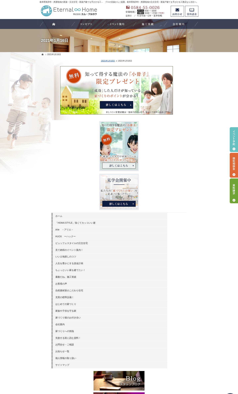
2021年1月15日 (88, 61)
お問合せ (177, 11)
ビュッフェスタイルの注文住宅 (179, 184)
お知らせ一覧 (170, 292)
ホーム (166, 154)
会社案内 (167, 265)
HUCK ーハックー (173, 177)
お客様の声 (168, 225)
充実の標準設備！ (172, 238)
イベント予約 (234, 139)
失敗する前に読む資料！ (175, 279)
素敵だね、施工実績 (173, 218)
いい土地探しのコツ (173, 198)
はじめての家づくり (173, 245)
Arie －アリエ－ (172, 171)
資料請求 (191, 11)
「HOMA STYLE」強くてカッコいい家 (179, 162)
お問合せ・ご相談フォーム (178, 360)
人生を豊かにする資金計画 (176, 204)
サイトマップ (170, 306)
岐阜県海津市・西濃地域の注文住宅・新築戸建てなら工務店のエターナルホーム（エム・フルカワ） (114, 379)
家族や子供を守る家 (173, 252)
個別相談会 (234, 165)
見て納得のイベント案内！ (176, 191)
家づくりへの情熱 (172, 272)
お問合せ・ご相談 (172, 286)
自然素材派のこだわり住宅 (176, 231)
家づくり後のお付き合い (175, 259)
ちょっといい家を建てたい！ (178, 211)
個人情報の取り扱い (173, 299)
